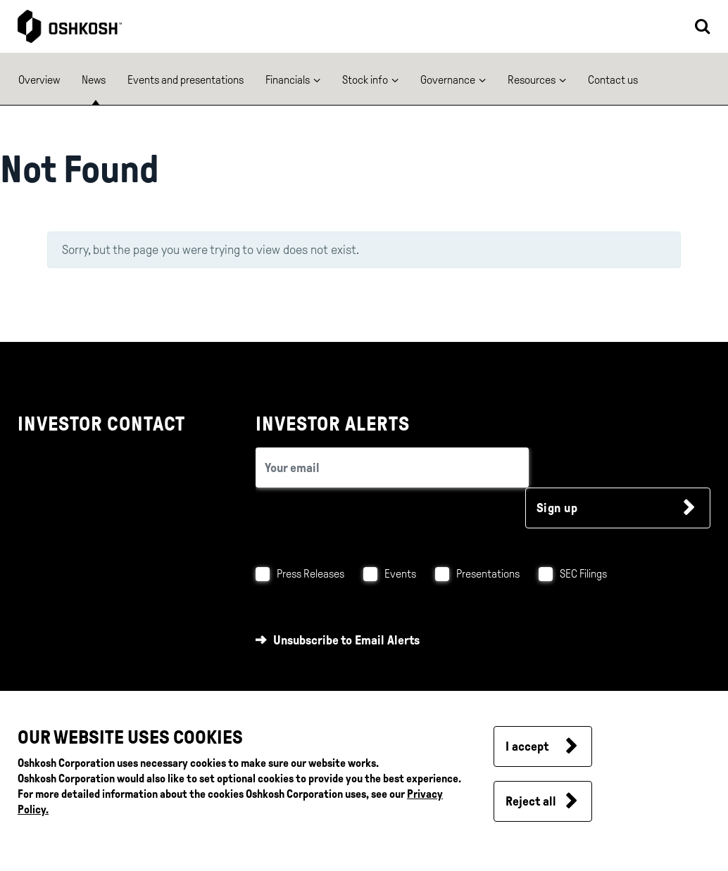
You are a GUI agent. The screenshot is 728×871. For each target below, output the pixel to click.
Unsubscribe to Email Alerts (346, 640)
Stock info (365, 80)
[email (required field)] (392, 467)
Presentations (488, 574)
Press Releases (310, 574)
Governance (447, 80)
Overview (39, 80)
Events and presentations (185, 80)
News (94, 80)
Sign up (557, 508)
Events (400, 574)
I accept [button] (527, 746)
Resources (532, 80)
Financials (287, 80)
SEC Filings (583, 574)
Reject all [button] (531, 801)
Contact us (613, 80)
